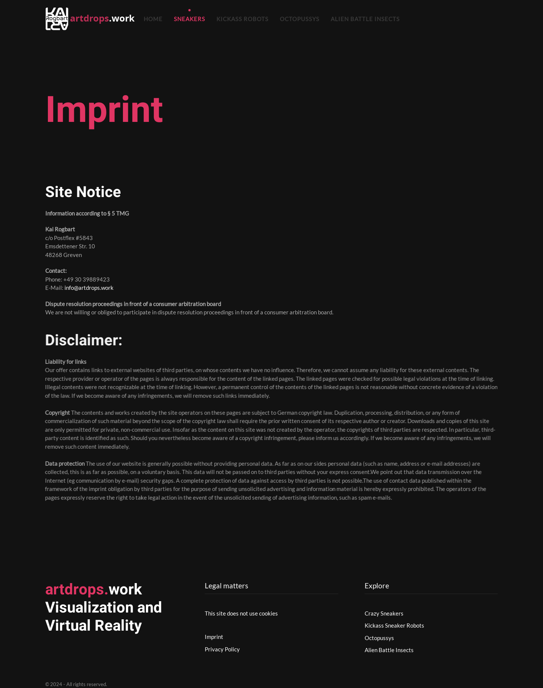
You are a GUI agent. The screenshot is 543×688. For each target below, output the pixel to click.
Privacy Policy (222, 649)
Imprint (214, 636)
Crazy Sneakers (384, 613)
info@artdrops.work (89, 287)
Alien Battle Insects (365, 18)
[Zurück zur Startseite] (91, 19)
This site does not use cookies (241, 613)
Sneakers (189, 18)
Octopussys (299, 18)
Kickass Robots (242, 18)
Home (153, 18)
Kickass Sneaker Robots (394, 625)
